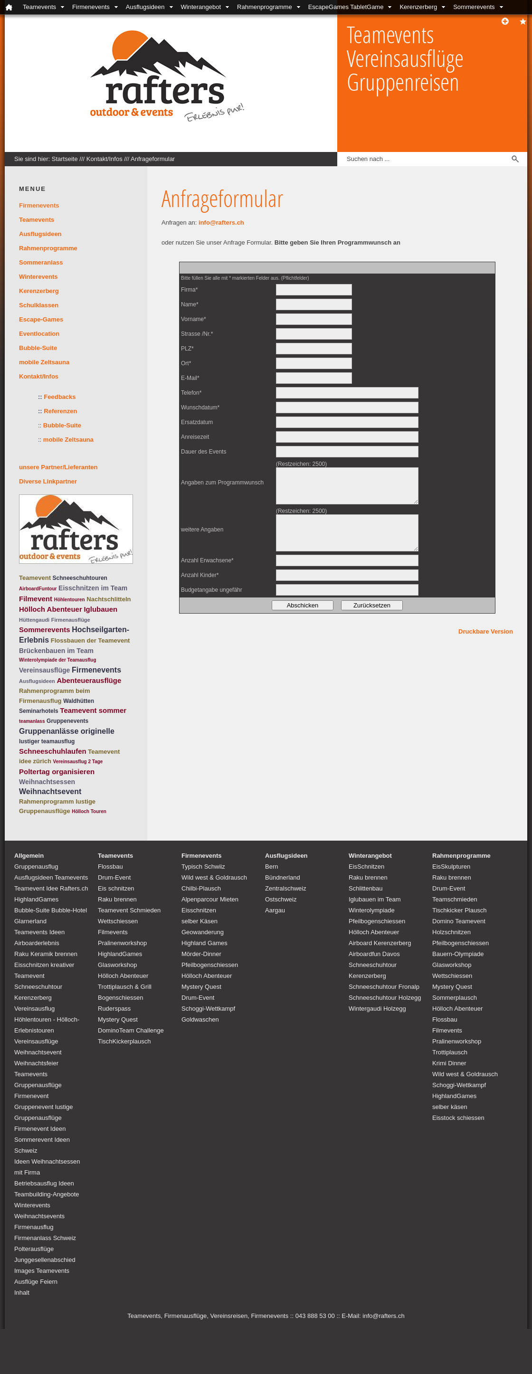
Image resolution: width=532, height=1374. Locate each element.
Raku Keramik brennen (45, 953)
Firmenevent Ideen (40, 1128)
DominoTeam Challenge (131, 1030)
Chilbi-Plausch (201, 888)
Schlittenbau (366, 888)
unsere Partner (270, 21)
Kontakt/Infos (180, 21)
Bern (271, 866)
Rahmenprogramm (46, 801)
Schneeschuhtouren (80, 578)
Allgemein (29, 855)
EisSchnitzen (366, 866)
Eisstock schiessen (458, 1117)
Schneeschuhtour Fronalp (384, 986)
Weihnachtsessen (47, 782)
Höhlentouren (69, 599)
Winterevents (38, 276)
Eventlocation (39, 333)
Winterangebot (201, 6)
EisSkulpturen (451, 866)
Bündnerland (282, 877)
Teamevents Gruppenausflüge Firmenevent (38, 1085)
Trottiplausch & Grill (125, 986)
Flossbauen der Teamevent (90, 640)
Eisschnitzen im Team (92, 588)
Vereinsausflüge (44, 670)
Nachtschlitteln (108, 599)
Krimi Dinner (449, 1063)
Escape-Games (41, 319)
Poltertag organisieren (57, 772)
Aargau (275, 910)
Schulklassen (38, 305)
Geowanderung (202, 932)
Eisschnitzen (198, 910)
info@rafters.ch (221, 222)
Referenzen (57, 411)
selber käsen (449, 1106)
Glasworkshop (117, 964)
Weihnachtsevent (50, 791)
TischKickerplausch (124, 1041)
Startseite (65, 158)
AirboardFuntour (38, 588)
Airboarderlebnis (36, 943)
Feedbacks (60, 396)
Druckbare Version (485, 631)
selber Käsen (199, 921)
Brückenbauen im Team (56, 650)
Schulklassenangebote (36, 21)
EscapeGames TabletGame (346, 6)
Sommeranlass (41, 262)
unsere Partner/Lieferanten (58, 467)
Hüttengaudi (34, 620)
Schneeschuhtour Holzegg (385, 997)
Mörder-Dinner (201, 953)
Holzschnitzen (451, 932)
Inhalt (21, 1292)
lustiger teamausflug (47, 741)
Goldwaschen (200, 1019)
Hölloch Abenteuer (50, 609)
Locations (227, 21)
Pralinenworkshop (122, 943)
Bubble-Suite (38, 347)
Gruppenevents (67, 721)
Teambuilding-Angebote (46, 1194)
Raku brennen (117, 899)
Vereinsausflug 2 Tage (78, 761)
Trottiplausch (449, 1052)
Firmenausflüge (70, 620)
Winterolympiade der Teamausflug (57, 660)
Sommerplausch (454, 997)
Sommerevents (473, 6)
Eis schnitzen (116, 888)
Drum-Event (114, 877)
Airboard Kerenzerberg (380, 943)
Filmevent (35, 599)
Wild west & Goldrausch (214, 877)
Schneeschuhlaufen (52, 751)
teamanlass (32, 721)
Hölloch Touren (89, 811)
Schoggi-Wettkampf (208, 1008)
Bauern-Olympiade (458, 953)
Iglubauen (100, 609)
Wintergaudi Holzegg (377, 1008)
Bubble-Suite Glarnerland (117, 21)
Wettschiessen (118, 921)
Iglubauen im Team (375, 899)
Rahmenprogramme (264, 6)
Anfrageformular (153, 158)
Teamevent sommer (93, 710)
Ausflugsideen (145, 6)
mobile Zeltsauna (44, 362)
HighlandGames (36, 899)
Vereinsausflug (34, 1008)
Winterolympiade (372, 910)
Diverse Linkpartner (48, 481)
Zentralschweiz (285, 888)
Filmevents (113, 932)
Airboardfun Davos (374, 953)
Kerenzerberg (418, 6)
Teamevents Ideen (39, 932)
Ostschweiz (280, 899)
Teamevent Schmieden (129, 910)
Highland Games (204, 943)
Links (307, 21)
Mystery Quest (118, 1019)
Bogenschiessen (120, 997)
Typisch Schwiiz (203, 866)
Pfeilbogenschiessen (209, 964)
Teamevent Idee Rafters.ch (51, 888)
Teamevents (39, 6)
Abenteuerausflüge (89, 680)
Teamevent (35, 577)
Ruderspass (114, 1008)
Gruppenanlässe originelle (66, 731)
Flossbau (110, 866)
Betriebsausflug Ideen (44, 1183)
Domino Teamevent (458, 921)
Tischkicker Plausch (459, 910)
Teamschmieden (454, 899)
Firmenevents (91, 6)
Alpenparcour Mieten (209, 899)
